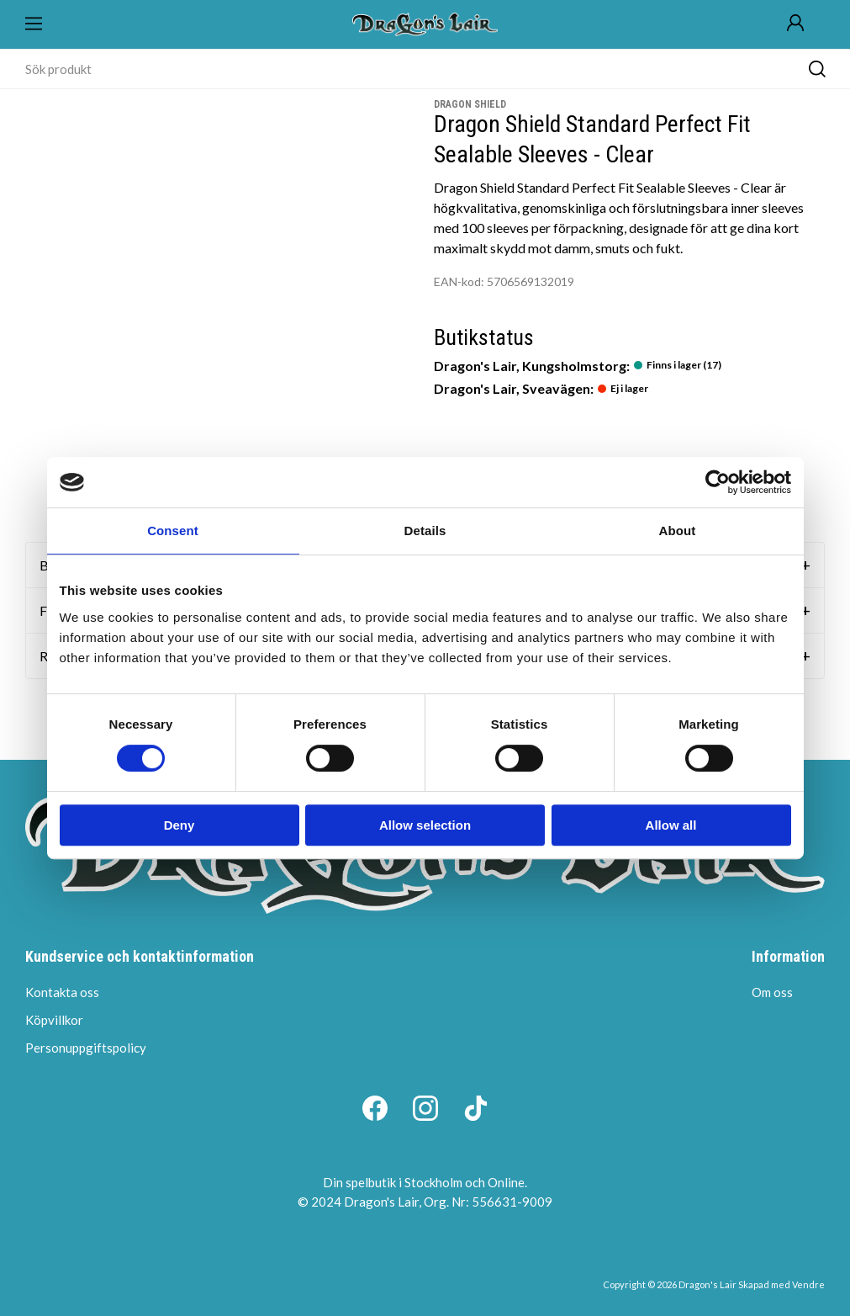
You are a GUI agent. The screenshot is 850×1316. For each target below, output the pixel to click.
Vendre (808, 1284)
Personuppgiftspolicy (85, 1047)
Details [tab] (425, 530)
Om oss (772, 992)
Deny (179, 825)
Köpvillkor (54, 1019)
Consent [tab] (172, 530)
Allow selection (425, 825)
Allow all (671, 825)
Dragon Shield (470, 104)
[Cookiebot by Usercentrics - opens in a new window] (717, 482)
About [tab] (677, 530)
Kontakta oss (62, 992)
